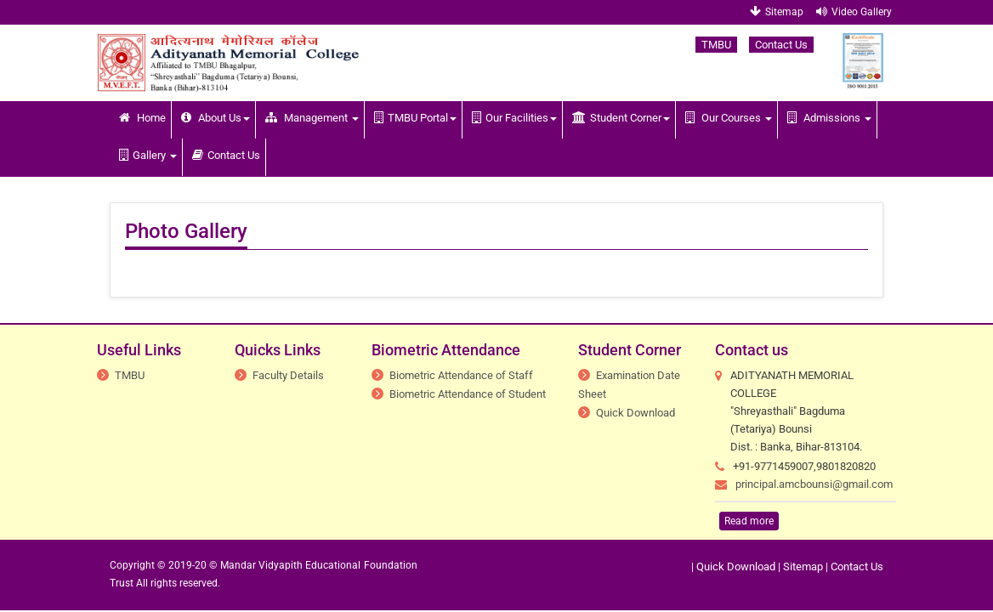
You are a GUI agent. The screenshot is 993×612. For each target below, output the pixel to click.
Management (312, 117)
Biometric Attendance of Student (467, 394)
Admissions (829, 117)
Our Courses (728, 117)
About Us (215, 117)
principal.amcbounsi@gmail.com (814, 484)
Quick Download (635, 412)
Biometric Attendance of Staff (461, 375)
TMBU (716, 44)
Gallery (148, 155)
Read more (749, 521)
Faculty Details (288, 375)
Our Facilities (514, 117)
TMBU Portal (415, 117)
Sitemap (776, 11)
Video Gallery (854, 11)
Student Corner (621, 117)
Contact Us (781, 44)
